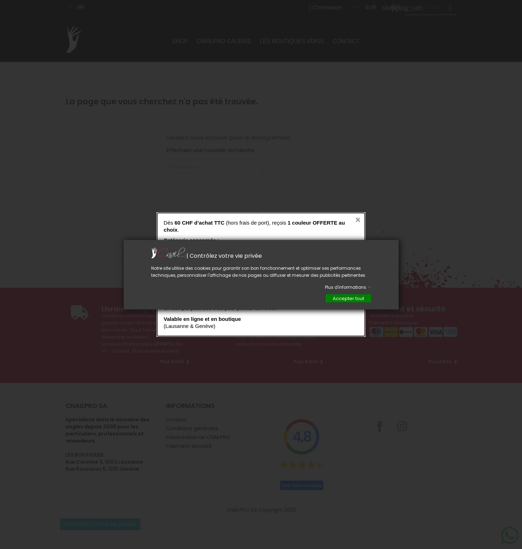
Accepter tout (348, 298)
